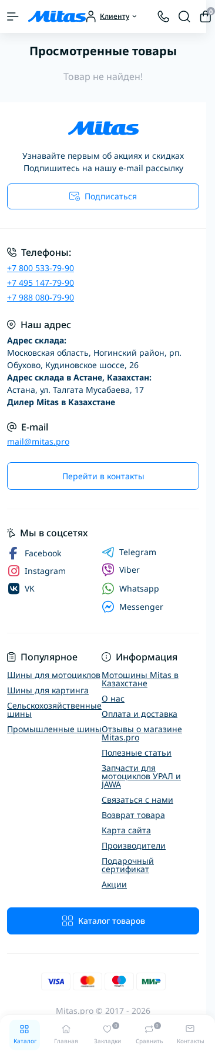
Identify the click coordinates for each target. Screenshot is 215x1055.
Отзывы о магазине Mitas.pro (142, 733)
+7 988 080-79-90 (40, 297)
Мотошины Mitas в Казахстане (140, 679)
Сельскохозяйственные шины (54, 709)
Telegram (129, 552)
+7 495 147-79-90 (40, 282)
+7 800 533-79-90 (40, 267)
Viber (121, 569)
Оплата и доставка (139, 713)
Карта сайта (126, 830)
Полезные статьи (137, 752)
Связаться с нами (137, 799)
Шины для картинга (48, 690)
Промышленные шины (54, 729)
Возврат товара (133, 814)
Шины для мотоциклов (53, 674)
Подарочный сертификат (128, 864)
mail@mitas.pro (38, 441)
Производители (134, 845)
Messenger (132, 606)
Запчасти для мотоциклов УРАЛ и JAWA (141, 776)
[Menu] (13, 16)
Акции (114, 884)
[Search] (184, 16)
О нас (113, 698)
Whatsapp (130, 588)
